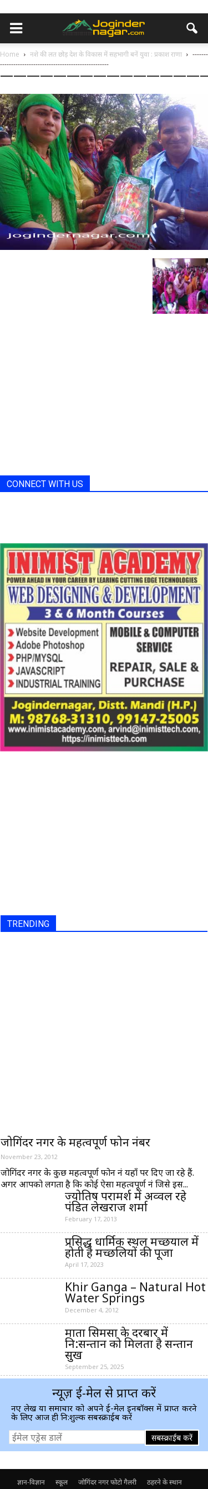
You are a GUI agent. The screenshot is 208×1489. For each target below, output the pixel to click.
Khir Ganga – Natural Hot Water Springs (135, 1292)
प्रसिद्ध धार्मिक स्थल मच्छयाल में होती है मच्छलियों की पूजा (132, 1247)
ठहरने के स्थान (164, 1482)
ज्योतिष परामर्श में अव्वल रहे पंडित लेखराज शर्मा (125, 1201)
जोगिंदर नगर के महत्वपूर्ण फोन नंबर (75, 1142)
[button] (192, 28)
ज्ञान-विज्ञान (31, 1482)
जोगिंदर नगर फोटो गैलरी (107, 1482)
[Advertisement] (83, 397)
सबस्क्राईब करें (171, 1437)
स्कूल (61, 1482)
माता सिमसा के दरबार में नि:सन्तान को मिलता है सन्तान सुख (129, 1343)
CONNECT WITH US (45, 484)
